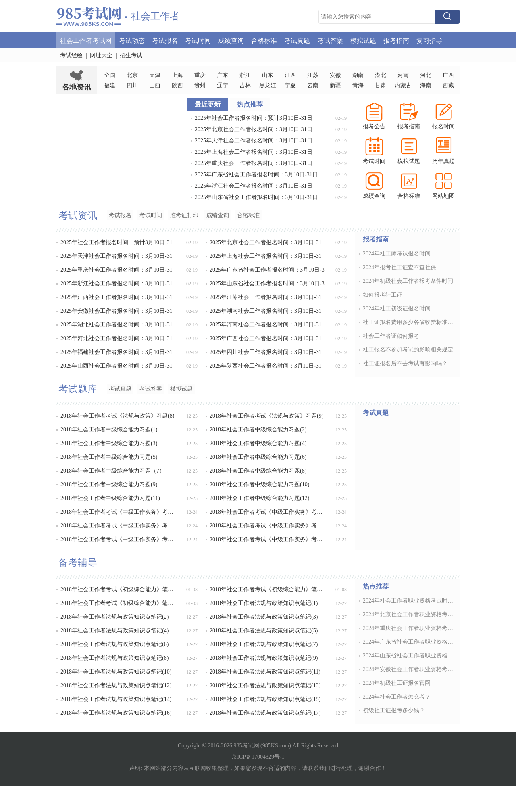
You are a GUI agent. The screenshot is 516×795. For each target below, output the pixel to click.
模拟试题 (363, 40)
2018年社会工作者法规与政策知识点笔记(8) (114, 658)
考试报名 (165, 40)
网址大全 (101, 55)
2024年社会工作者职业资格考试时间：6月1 (409, 601)
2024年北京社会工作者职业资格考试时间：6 (409, 614)
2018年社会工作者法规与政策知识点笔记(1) (264, 603)
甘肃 (380, 85)
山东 (267, 75)
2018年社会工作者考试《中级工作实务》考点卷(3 (118, 526)
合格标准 (264, 40)
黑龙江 (267, 85)
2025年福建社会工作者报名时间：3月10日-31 (116, 352)
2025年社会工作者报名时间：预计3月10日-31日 (253, 118)
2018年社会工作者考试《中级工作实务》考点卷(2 (268, 512)
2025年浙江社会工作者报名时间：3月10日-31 (116, 283)
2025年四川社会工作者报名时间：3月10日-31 (266, 352)
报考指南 (396, 40)
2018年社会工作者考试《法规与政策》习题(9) (266, 416)
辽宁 (222, 85)
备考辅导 (77, 562)
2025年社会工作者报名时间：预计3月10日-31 (116, 242)
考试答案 (330, 40)
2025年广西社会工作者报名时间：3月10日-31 (266, 338)
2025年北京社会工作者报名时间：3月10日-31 (266, 242)
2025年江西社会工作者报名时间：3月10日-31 (116, 297)
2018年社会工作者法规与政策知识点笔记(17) (265, 713)
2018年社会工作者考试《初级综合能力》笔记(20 (118, 603)
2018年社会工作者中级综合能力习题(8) (258, 471)
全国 (109, 75)
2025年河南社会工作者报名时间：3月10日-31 (266, 325)
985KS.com (275, 746)
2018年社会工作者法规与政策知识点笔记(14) (115, 699)
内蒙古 (403, 85)
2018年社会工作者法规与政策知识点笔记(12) (115, 685)
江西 (290, 75)
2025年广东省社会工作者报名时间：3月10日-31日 (256, 175)
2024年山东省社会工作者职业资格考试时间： (409, 656)
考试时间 (198, 40)
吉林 (245, 85)
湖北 (380, 75)
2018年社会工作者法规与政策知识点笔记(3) (264, 617)
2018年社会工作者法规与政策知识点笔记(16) (115, 713)
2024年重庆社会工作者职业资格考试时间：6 (409, 628)
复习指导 (429, 40)
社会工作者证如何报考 (391, 336)
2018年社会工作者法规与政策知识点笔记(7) (264, 644)
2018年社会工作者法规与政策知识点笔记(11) (265, 672)
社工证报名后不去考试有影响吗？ (405, 363)
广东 (222, 75)
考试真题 (297, 40)
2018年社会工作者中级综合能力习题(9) (108, 484)
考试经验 (71, 55)
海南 (425, 85)
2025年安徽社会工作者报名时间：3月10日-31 (116, 311)
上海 (177, 75)
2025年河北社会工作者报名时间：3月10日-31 (116, 338)
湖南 (358, 75)
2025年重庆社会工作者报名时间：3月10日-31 (116, 270)
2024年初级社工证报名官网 (397, 683)
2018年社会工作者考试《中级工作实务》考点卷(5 (118, 539)
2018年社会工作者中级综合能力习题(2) (258, 430)
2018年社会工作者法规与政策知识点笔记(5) (264, 631)
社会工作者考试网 (86, 40)
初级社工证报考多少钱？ (394, 710)
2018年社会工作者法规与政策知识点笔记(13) (265, 685)
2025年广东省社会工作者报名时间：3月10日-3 (267, 270)
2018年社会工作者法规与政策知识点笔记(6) (114, 644)
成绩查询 (231, 40)
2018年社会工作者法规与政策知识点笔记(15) (265, 699)
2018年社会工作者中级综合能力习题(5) (108, 457)
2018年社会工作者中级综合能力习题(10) (259, 484)
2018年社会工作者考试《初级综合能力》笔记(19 (268, 589)
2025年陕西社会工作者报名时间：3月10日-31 (266, 366)
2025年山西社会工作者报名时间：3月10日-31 (116, 366)
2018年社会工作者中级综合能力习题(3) (108, 443)
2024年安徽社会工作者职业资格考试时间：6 (409, 669)
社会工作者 (155, 16)
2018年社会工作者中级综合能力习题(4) (258, 443)
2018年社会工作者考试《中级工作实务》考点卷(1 (118, 512)
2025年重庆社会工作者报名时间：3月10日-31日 (253, 163)
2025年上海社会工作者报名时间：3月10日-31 (266, 256)
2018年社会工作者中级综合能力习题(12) (259, 498)
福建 (109, 85)
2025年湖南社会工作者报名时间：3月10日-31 (266, 311)
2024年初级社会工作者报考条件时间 (408, 281)
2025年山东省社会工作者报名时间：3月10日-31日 (256, 197)
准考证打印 (184, 215)
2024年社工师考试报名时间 (397, 254)
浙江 (245, 75)
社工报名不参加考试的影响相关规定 (408, 350)
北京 (132, 75)
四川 (132, 85)
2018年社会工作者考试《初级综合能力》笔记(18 (118, 589)
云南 (312, 85)
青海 (358, 85)
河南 (403, 75)
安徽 (335, 75)
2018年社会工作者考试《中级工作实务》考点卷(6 (268, 539)
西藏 (448, 85)
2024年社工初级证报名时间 (397, 308)
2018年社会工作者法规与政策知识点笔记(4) (114, 631)
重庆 (200, 75)
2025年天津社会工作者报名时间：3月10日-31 (116, 256)
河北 (425, 75)
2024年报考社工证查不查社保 (399, 267)
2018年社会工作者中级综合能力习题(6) (258, 457)
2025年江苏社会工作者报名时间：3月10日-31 (266, 297)
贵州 (200, 85)
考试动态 (132, 40)
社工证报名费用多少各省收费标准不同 (409, 322)
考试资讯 (77, 215)
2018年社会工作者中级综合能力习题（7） (112, 471)
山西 (154, 85)
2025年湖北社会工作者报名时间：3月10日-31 (116, 325)
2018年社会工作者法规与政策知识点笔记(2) (114, 617)
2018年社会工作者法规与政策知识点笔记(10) (115, 672)
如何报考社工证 (382, 295)
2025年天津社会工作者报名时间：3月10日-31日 (253, 141)
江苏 (312, 75)
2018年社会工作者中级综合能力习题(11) (110, 498)
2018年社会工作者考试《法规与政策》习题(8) (117, 416)
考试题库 (77, 389)
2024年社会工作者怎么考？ (397, 697)
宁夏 (290, 85)
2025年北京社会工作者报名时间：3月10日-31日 (253, 129)
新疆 (335, 85)
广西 (448, 75)
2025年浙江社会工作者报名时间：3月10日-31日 (253, 186)
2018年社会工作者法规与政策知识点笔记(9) (264, 658)
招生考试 (131, 55)
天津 (154, 75)
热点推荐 (376, 586)
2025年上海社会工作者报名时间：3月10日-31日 (253, 152)
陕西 (177, 85)
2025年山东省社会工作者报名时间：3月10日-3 (267, 283)
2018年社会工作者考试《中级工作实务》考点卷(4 (268, 526)
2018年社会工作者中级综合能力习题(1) (108, 430)
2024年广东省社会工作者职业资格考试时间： (409, 642)
